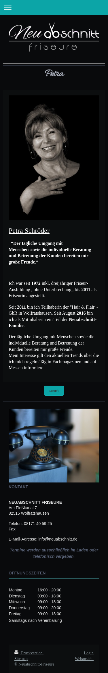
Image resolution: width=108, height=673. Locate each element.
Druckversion (28, 653)
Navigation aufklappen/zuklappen (54, 7)
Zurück (54, 391)
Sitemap (21, 659)
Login (89, 653)
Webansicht (84, 659)
